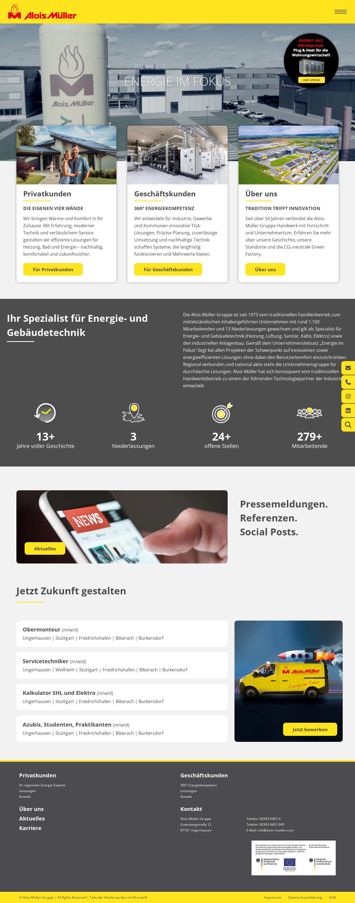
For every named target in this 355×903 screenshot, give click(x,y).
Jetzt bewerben (310, 729)
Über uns (31, 809)
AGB (332, 897)
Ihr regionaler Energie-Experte (42, 785)
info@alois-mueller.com (276, 830)
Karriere (30, 828)
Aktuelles (45, 548)
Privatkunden (37, 775)
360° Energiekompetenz (198, 785)
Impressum (272, 897)
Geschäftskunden (204, 775)
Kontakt (25, 796)
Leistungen (27, 791)
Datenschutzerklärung (305, 897)
